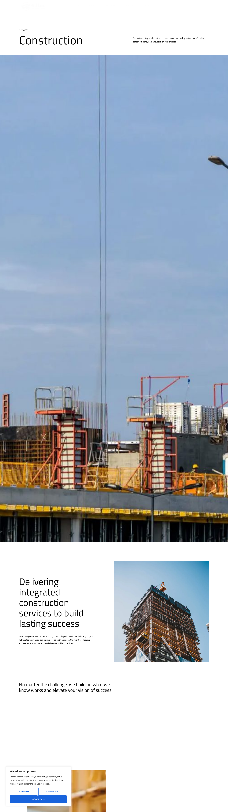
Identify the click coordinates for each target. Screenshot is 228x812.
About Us (94, 6)
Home (79, 6)
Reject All (52, 792)
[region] (38, 786)
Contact (146, 6)
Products (111, 6)
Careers (129, 6)
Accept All (38, 799)
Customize (24, 792)
